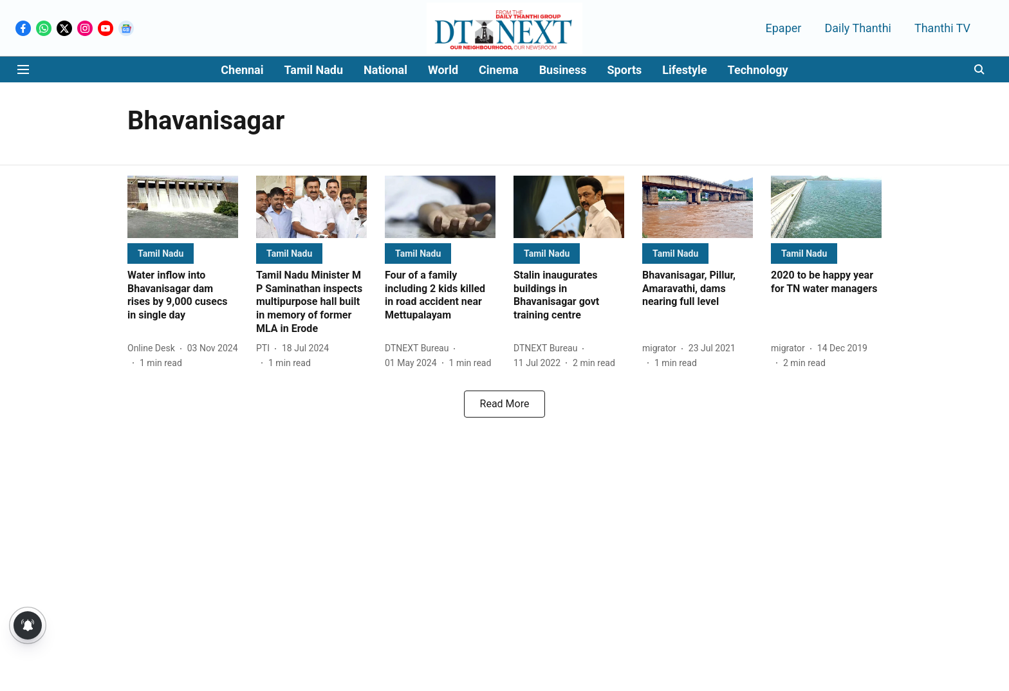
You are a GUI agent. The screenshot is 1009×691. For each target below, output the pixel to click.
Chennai (242, 70)
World (443, 70)
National (385, 70)
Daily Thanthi (857, 28)
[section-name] (160, 253)
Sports (624, 70)
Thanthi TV (942, 28)
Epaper (784, 28)
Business (563, 70)
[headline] (182, 295)
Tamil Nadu (313, 70)
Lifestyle (684, 70)
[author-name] (153, 348)
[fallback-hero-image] (182, 207)
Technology (758, 70)
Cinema (499, 70)
